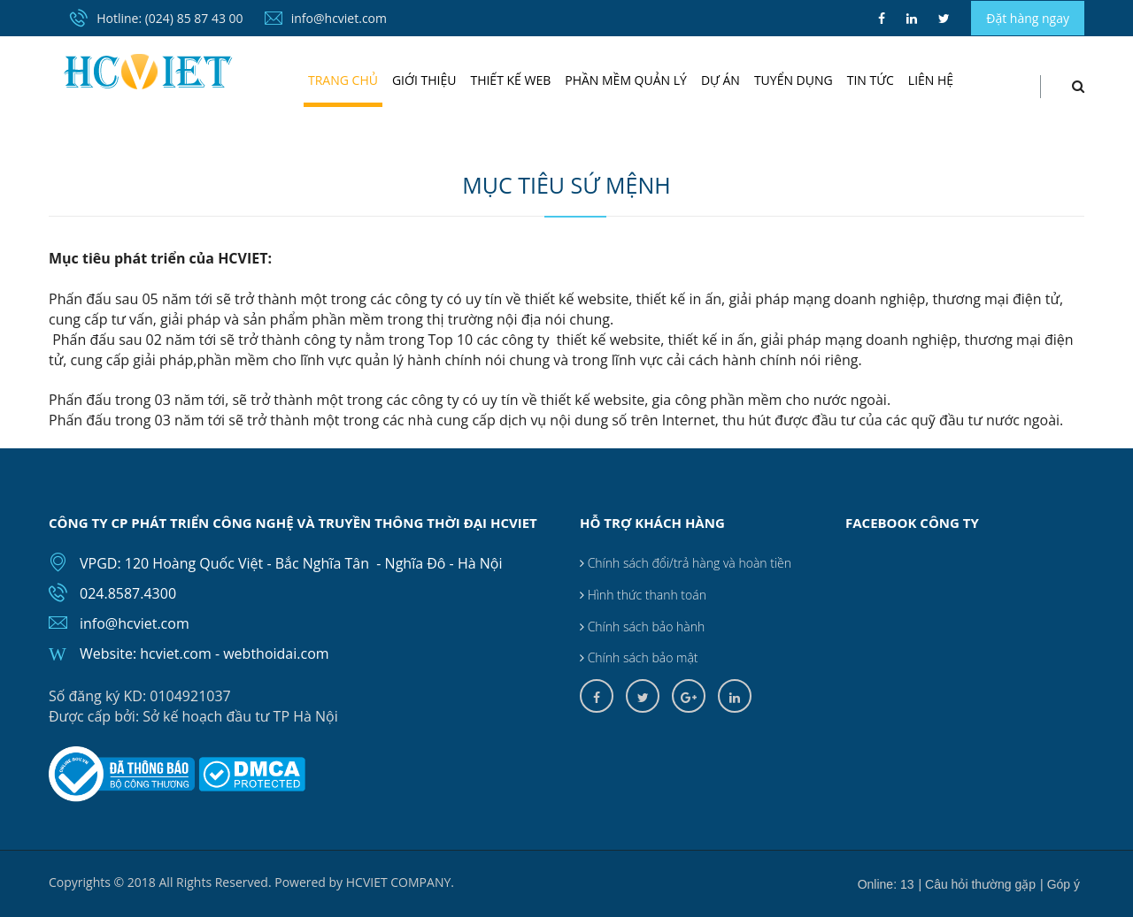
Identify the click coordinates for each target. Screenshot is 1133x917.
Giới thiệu (424, 80)
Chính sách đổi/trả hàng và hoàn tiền (685, 562)
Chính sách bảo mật (639, 657)
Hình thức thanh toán (643, 594)
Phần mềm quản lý (626, 80)
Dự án (720, 80)
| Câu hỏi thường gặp (978, 884)
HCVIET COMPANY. (400, 882)
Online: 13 (886, 884)
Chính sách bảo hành (642, 626)
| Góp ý (1060, 884)
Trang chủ (343, 80)
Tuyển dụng (793, 80)
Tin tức (870, 80)
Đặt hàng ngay (1027, 18)
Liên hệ (930, 80)
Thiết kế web (510, 80)
